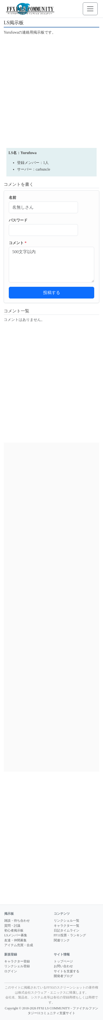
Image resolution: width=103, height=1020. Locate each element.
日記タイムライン (66, 930)
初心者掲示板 (13, 930)
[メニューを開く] (90, 8)
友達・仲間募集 (15, 940)
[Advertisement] (51, 91)
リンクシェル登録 (17, 966)
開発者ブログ (63, 976)
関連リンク (62, 940)
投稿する (51, 292)
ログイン (10, 971)
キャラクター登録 (17, 961)
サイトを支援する (66, 971)
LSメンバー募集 (15, 935)
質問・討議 (12, 926)
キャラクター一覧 (66, 926)
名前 (12, 198)
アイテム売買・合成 (18, 945)
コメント (18, 243)
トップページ (63, 961)
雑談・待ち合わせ (17, 920)
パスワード (18, 220)
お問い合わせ (63, 966)
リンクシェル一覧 (66, 920)
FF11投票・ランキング (70, 935)
